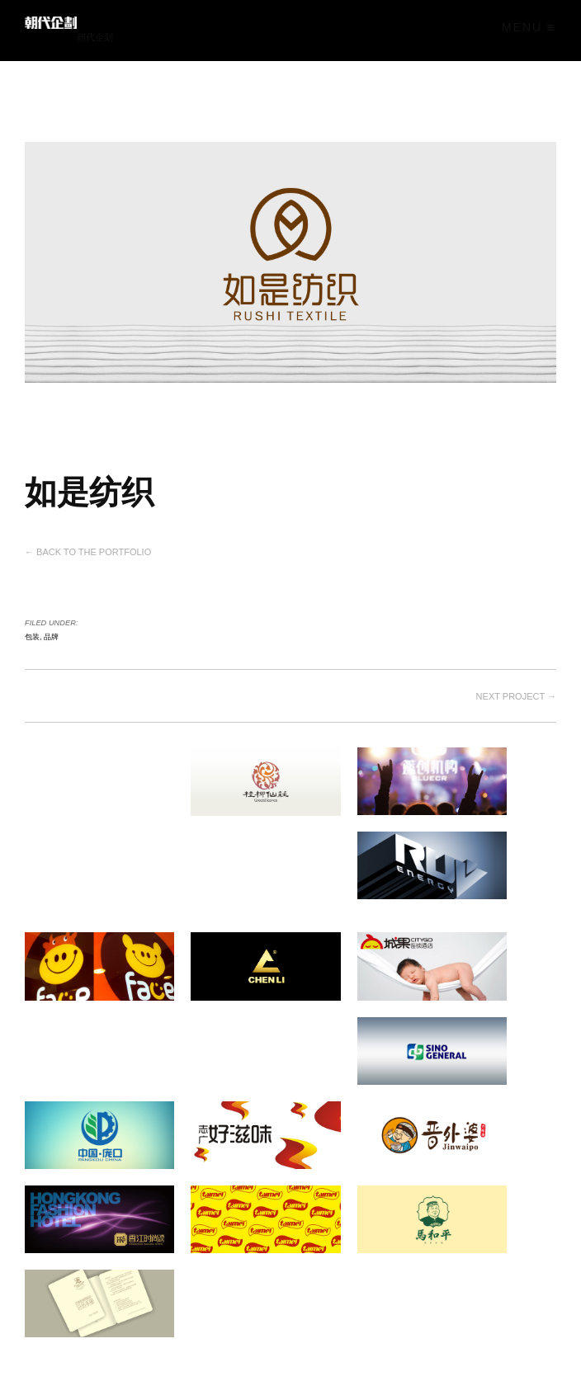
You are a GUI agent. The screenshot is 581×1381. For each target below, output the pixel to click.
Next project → (516, 690)
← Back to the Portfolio (88, 549)
